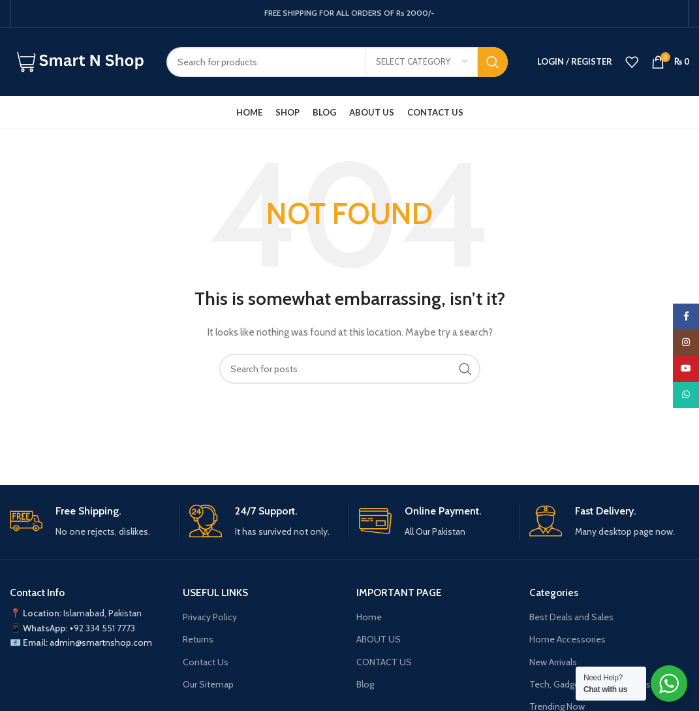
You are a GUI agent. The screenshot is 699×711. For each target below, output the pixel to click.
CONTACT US (384, 662)
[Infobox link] (89, 522)
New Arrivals (553, 662)
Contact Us (205, 662)
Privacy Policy (210, 617)
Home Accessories (567, 639)
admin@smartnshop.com (101, 642)
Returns (198, 639)
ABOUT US (378, 639)
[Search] (337, 62)
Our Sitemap (208, 684)
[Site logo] (78, 61)
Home (369, 617)
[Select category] (421, 62)
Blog (365, 684)
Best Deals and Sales (571, 617)
